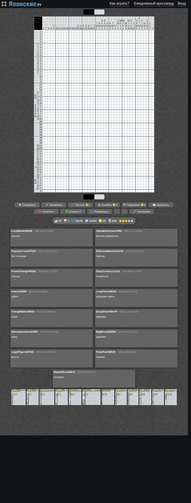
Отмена (73, 211)
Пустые (80, 204)
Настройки (141, 211)
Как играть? (119, 3)
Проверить (54, 204)
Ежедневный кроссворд (154, 3)
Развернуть (100, 211)
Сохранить (27, 204)
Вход (182, 3)
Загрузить (161, 204)
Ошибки (107, 204)
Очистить (46, 211)
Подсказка (134, 204)
